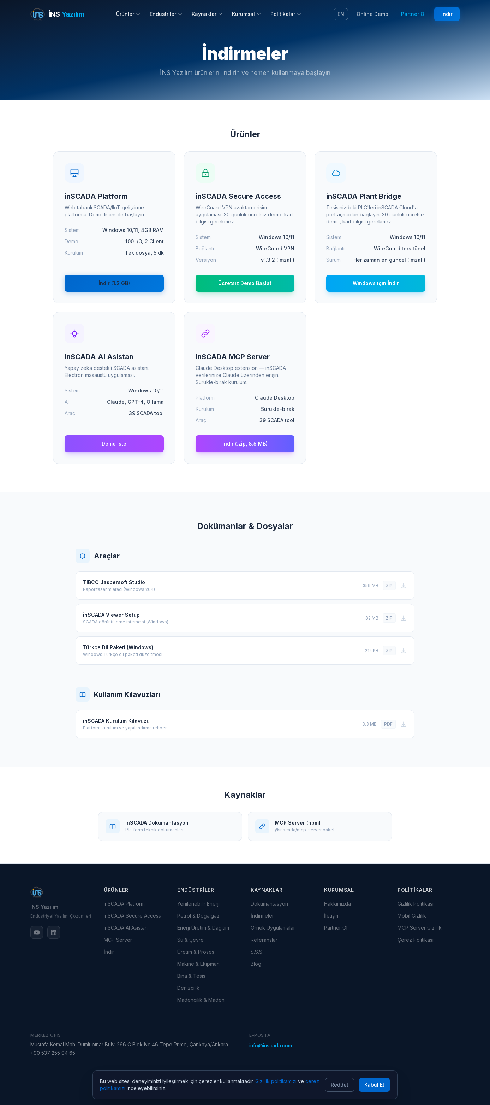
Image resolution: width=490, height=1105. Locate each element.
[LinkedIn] (53, 932)
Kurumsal (246, 14)
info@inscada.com (270, 1045)
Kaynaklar (207, 14)
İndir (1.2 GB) (114, 283)
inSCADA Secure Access (132, 916)
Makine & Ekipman (198, 964)
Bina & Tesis (191, 976)
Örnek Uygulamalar (273, 928)
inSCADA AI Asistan (126, 928)
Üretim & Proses (195, 952)
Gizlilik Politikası (416, 904)
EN (340, 14)
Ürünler (128, 14)
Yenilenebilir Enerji (198, 904)
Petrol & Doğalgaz (198, 916)
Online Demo (372, 14)
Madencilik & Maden (201, 1000)
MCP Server (118, 940)
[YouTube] (36, 932)
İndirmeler (262, 916)
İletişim (332, 916)
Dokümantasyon (269, 904)
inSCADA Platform (124, 904)
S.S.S (256, 952)
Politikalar (285, 14)
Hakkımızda (337, 904)
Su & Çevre (190, 940)
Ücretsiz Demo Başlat (244, 283)
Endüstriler (166, 14)
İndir (447, 14)
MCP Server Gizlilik (420, 928)
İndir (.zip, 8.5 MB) (245, 444)
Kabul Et (374, 1085)
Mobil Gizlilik (412, 916)
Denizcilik (188, 988)
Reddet (339, 1085)
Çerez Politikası (416, 940)
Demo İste (114, 444)
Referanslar (264, 940)
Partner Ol (413, 14)
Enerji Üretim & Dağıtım (203, 928)
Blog (256, 964)
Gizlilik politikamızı (276, 1081)
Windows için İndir (376, 283)
